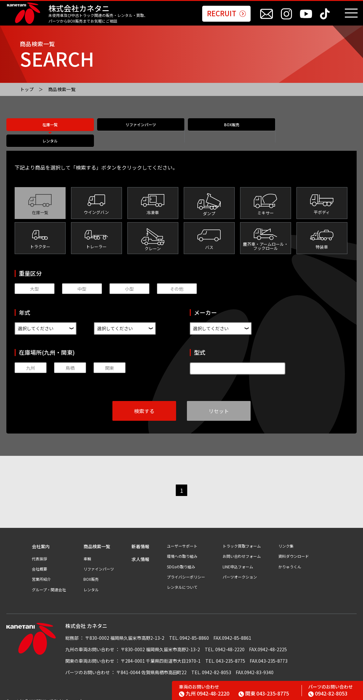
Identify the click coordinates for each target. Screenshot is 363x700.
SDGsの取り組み (181, 560)
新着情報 (140, 539)
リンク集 (286, 539)
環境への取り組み (182, 549)
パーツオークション (240, 570)
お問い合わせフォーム (242, 549)
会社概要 (39, 562)
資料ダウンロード (293, 549)
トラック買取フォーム (242, 539)
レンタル (313, 131)
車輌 (87, 552)
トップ (27, 89)
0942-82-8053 (327, 693)
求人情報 (140, 552)
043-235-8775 (263, 693)
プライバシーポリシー (186, 570)
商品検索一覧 (62, 89)
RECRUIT (226, 13)
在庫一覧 (50, 131)
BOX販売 (225, 131)
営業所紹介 (41, 572)
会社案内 (41, 539)
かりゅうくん (289, 560)
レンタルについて (182, 580)
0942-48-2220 (204, 693)
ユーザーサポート (182, 539)
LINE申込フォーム (238, 560)
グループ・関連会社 (49, 582)
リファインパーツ (137, 131)
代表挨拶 (39, 552)
